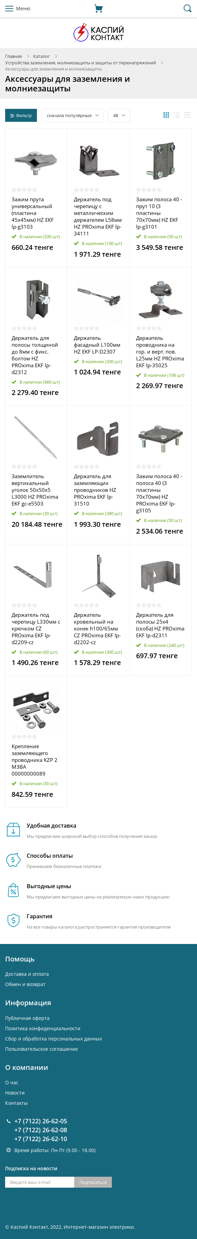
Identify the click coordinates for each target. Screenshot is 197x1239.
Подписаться (93, 1182)
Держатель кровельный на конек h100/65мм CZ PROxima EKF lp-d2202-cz (97, 628)
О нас (11, 1082)
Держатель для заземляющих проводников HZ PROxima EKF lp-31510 (95, 490)
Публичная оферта (27, 1018)
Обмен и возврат (25, 984)
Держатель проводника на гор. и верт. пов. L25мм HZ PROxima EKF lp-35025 (160, 351)
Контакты (16, 1103)
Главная (13, 56)
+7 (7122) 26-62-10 (40, 1139)
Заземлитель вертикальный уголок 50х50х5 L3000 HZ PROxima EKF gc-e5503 (35, 490)
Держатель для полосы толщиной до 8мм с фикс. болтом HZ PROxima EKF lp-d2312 (35, 354)
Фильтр (21, 115)
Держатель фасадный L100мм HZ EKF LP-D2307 (97, 344)
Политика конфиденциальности (42, 1028)
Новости (15, 1092)
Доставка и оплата (27, 974)
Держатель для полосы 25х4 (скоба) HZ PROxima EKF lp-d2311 (160, 625)
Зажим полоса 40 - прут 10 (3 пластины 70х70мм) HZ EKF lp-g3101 (159, 213)
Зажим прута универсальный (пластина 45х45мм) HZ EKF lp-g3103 (33, 213)
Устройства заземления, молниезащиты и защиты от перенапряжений (80, 63)
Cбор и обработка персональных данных (53, 1038)
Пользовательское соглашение (41, 1049)
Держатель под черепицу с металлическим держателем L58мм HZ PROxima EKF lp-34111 (98, 216)
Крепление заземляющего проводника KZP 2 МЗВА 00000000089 (34, 760)
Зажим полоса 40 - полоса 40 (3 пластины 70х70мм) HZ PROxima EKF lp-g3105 (159, 493)
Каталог (41, 56)
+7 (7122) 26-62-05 (40, 1121)
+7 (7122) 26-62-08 (40, 1130)
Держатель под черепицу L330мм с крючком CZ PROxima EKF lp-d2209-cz (36, 628)
